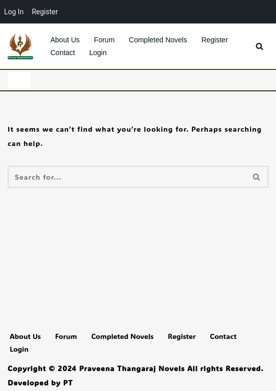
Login (97, 52)
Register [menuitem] (45, 12)
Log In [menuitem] (13, 12)
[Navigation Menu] (19, 80)
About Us (65, 40)
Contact (62, 52)
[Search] (259, 46)
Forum (104, 40)
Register (214, 40)
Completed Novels (158, 40)
